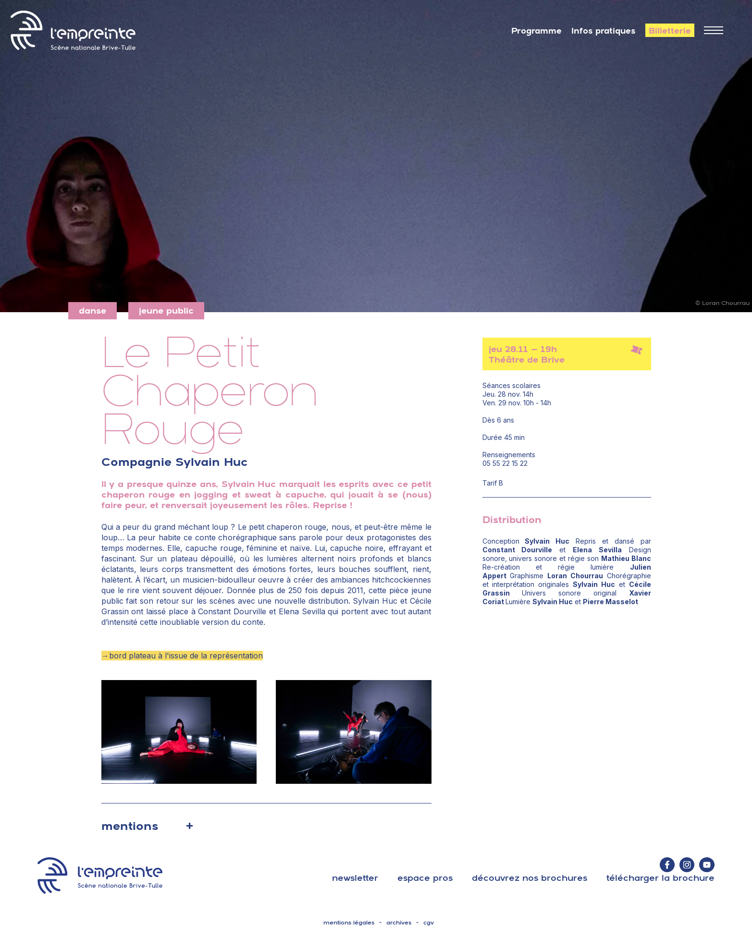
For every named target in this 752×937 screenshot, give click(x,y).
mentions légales (348, 922)
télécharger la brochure (660, 878)
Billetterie (670, 31)
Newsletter (355, 878)
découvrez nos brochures (529, 878)
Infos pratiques (603, 31)
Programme (536, 31)
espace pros (425, 878)
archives (398, 922)
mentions (129, 825)
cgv (428, 922)
